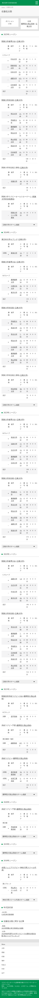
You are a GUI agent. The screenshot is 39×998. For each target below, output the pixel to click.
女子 (3, 973)
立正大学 (14, 450)
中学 (3, 969)
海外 (3, 960)
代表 (3, 956)
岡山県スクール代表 (14, 890)
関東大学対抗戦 (8, 100)
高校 (3, 952)
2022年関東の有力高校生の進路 (12, 928)
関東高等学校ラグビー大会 (12, 696)
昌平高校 (14, 716)
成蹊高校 (14, 743)
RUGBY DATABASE (9, 3)
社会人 (4, 965)
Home (3, 7)
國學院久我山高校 (27, 24)
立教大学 (20, 41)
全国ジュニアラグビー (10, 868)
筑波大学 (14, 146)
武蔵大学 (14, 181)
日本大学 (14, 72)
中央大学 (14, 59)
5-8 (21, 579)
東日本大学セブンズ (9, 239)
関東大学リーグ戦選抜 (14, 215)
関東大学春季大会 (9, 41)
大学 (3, 948)
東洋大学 (14, 292)
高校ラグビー (7, 758)
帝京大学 (14, 114)
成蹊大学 (14, 78)
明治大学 (14, 133)
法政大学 (14, 444)
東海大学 (14, 253)
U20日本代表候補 (8, 914)
